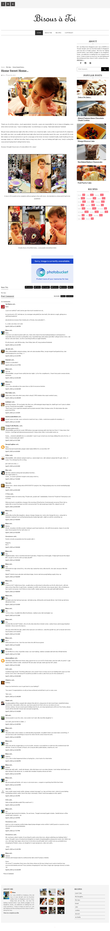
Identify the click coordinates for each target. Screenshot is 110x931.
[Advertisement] (37, 52)
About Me (48, 33)
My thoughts (81, 212)
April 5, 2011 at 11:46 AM (13, 696)
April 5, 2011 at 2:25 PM (12, 805)
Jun (6, 789)
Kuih (79, 205)
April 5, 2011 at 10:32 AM (13, 676)
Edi (6, 715)
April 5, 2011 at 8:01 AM (12, 490)
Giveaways (98, 201)
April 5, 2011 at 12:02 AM (13, 389)
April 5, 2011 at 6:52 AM (12, 466)
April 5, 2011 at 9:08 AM (12, 591)
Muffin (79, 208)
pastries (102, 212)
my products (100, 208)
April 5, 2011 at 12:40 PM (13, 737)
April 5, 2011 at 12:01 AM (13, 378)
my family (89, 208)
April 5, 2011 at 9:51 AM (12, 665)
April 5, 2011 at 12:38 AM (13, 398)
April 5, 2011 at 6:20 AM (12, 451)
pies (87, 215)
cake (79, 198)
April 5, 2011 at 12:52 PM (13, 774)
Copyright (69, 33)
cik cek (7, 349)
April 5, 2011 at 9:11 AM (12, 615)
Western (88, 218)
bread (88, 195)
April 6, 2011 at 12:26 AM (13, 870)
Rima (7, 330)
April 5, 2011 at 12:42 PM (13, 750)
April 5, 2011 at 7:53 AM (12, 479)
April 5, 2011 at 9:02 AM (12, 532)
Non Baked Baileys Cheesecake (90, 162)
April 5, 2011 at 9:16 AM (12, 645)
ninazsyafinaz (9, 658)
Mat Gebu (8, 393)
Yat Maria (8, 304)
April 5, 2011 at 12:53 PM (13, 785)
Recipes (58, 33)
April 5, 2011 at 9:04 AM (12, 547)
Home (39, 33)
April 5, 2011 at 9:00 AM (12, 519)
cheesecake (89, 198)
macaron (98, 205)
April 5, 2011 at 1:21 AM (12, 422)
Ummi (7, 700)
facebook (70, 296)
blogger (57, 296)
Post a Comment (9, 873)
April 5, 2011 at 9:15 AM (12, 634)
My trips (92, 212)
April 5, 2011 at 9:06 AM (12, 577)
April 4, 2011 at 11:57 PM (13, 365)
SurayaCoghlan (10, 444)
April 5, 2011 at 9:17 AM (12, 654)
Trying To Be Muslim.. (12, 426)
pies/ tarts (96, 215)
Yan (6, 483)
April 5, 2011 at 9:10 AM (12, 604)
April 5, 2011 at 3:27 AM (12, 440)
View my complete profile (11, 913)
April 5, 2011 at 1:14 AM (12, 413)
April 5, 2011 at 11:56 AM (13, 711)
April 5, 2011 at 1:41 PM (12, 796)
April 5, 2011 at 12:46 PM (13, 761)
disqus (63, 296)
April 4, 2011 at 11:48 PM (13, 326)
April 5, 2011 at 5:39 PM (12, 818)
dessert (80, 201)
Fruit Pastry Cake (84, 183)
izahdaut (8, 402)
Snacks (79, 218)
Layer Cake (88, 205)
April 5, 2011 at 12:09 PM (13, 724)
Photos (79, 215)
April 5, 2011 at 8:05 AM (12, 507)
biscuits (80, 195)
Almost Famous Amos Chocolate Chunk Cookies (91, 119)
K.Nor (7, 455)
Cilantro (8, 680)
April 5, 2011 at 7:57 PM (12, 830)
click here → (80, 60)
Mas (6, 470)
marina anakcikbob (11, 416)
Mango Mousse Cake (86, 141)
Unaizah (8, 360)
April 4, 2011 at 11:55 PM (13, 345)
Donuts (88, 201)
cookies (99, 198)
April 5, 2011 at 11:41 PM (13, 849)
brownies (97, 195)
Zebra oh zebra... (85, 97)
